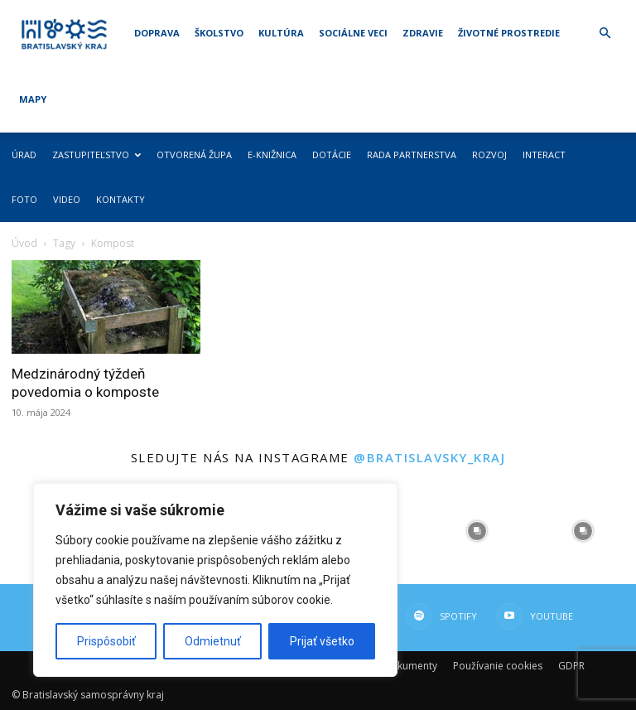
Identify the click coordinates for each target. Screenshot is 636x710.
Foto (24, 199)
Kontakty (120, 199)
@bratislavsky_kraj (429, 457)
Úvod (24, 243)
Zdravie (422, 33)
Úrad (24, 154)
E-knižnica (272, 154)
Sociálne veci (353, 33)
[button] (604, 33)
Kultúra (281, 33)
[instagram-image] (477, 531)
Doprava (157, 33)
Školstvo (219, 33)
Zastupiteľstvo (96, 154)
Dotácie (331, 154)
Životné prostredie (509, 33)
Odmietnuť (213, 641)
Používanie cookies (497, 666)
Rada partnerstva (411, 154)
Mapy (32, 99)
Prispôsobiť (106, 641)
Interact (544, 154)
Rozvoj (489, 154)
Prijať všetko (322, 641)
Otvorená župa (194, 154)
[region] (215, 580)
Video (66, 199)
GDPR (571, 666)
